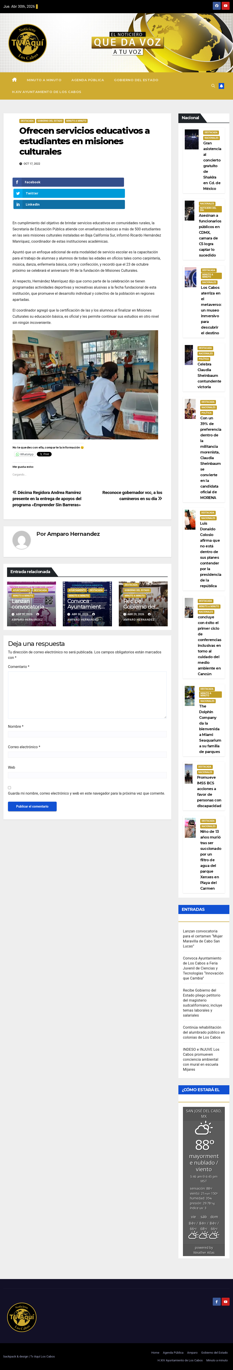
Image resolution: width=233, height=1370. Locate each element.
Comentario (18, 644)
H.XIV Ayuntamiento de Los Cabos (46, 92)
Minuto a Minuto (76, 121)
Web (11, 745)
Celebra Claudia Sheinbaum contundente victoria (209, 375)
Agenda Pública (87, 80)
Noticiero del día (208, 209)
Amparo (192, 1352)
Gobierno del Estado (136, 80)
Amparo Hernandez (73, 512)
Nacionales (211, 138)
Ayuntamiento (21, 568)
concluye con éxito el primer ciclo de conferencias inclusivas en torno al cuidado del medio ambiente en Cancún (209, 645)
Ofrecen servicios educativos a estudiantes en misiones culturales (84, 141)
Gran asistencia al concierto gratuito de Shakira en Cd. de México (212, 166)
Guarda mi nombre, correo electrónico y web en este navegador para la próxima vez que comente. (86, 771)
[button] (213, 86)
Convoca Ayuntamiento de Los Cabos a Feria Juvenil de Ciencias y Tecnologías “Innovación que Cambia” (203, 968)
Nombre (15, 704)
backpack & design (16, 1356)
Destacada (27, 121)
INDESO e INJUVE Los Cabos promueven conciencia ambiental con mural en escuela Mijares (201, 1059)
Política (204, 359)
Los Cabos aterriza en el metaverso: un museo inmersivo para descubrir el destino (211, 310)
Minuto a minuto (44, 80)
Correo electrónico (24, 725)
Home (155, 1352)
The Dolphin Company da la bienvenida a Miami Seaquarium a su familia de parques (210, 729)
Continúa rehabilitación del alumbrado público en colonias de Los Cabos (204, 1032)
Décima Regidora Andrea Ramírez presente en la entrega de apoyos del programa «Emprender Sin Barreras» (47, 476)
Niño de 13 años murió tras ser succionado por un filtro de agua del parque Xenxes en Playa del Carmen (210, 860)
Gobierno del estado (50, 121)
